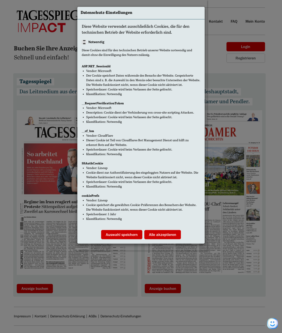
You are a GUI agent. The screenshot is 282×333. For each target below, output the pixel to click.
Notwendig (96, 42)
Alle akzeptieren (162, 235)
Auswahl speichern (122, 235)
